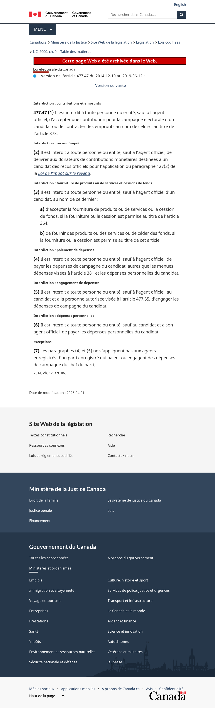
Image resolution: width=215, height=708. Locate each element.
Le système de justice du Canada (134, 500)
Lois (111, 510)
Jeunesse (115, 662)
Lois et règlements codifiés (51, 455)
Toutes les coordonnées (49, 558)
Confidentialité (171, 688)
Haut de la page (47, 695)
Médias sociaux (41, 688)
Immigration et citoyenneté (51, 590)
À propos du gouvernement (130, 558)
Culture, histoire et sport (128, 580)
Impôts (35, 641)
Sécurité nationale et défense (53, 662)
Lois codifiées (169, 42)
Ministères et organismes (50, 568)
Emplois (35, 580)
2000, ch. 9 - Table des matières (62, 51)
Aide (111, 445)
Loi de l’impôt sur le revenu (64, 173)
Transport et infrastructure (130, 600)
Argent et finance (122, 621)
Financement (40, 520)
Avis (149, 688)
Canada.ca (38, 42)
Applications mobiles (78, 688)
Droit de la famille (43, 500)
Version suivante (110, 85)
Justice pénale (40, 510)
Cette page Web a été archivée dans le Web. (109, 61)
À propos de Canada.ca (121, 688)
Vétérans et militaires (125, 651)
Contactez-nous (121, 455)
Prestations (38, 621)
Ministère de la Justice (69, 42)
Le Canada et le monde (126, 610)
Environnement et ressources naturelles (62, 651)
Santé (34, 631)
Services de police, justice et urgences (139, 590)
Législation (145, 42)
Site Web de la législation (111, 42)
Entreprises (38, 610)
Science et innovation (125, 631)
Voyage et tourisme (45, 600)
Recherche (116, 435)
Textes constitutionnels (48, 435)
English (180, 4)
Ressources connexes (47, 445)
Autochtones (118, 641)
